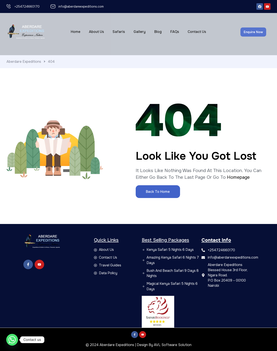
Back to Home (158, 191)
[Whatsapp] (12, 340)
